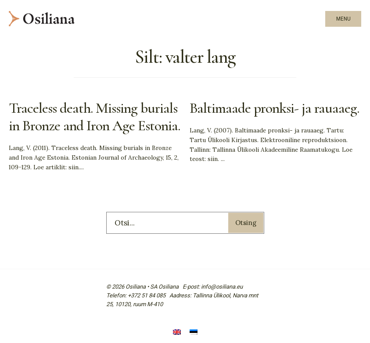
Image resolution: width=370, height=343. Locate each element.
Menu (343, 19)
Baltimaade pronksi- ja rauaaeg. (274, 108)
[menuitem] (177, 333)
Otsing (245, 222)
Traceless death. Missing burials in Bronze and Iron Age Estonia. (94, 117)
